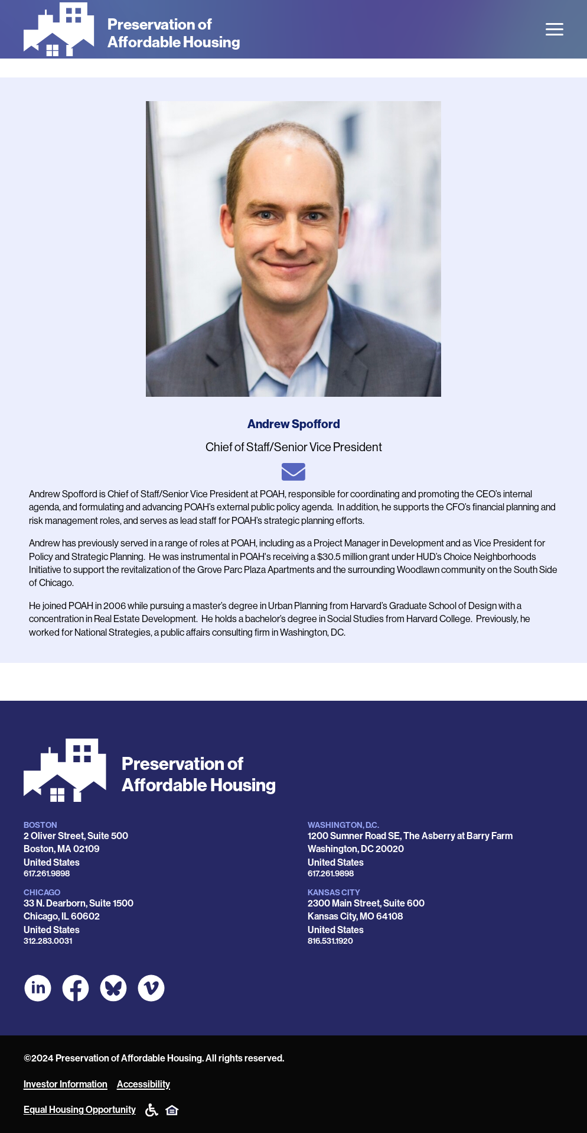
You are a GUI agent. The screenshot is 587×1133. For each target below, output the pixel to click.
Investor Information (65, 1084)
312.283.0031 (48, 941)
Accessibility (143, 1084)
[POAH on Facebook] (75, 988)
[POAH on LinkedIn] (38, 988)
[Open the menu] (554, 29)
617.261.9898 (47, 874)
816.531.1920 (330, 941)
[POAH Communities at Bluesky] (113, 988)
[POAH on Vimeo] (151, 988)
